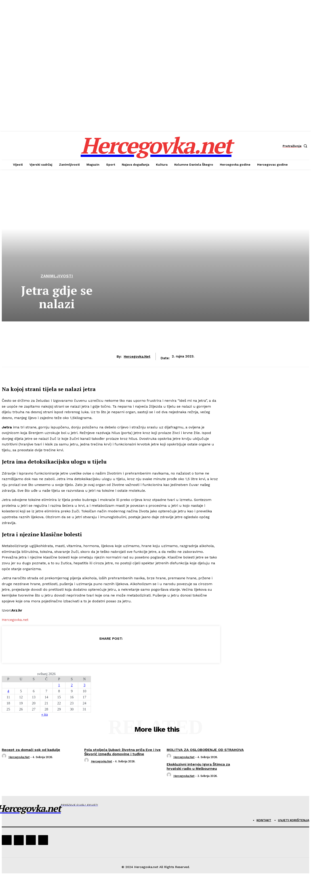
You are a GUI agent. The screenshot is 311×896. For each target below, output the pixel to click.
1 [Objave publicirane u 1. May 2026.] (59, 685)
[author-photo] (5, 757)
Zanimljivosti (57, 276)
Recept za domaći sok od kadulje (31, 750)
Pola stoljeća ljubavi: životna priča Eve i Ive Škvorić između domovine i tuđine (122, 752)
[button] (296, 146)
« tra (44, 714)
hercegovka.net (137, 357)
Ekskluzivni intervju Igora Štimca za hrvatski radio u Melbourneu (198, 766)
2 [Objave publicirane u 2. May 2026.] (72, 685)
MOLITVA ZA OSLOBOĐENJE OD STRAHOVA (205, 750)
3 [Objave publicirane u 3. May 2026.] (84, 685)
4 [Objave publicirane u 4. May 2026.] (8, 691)
